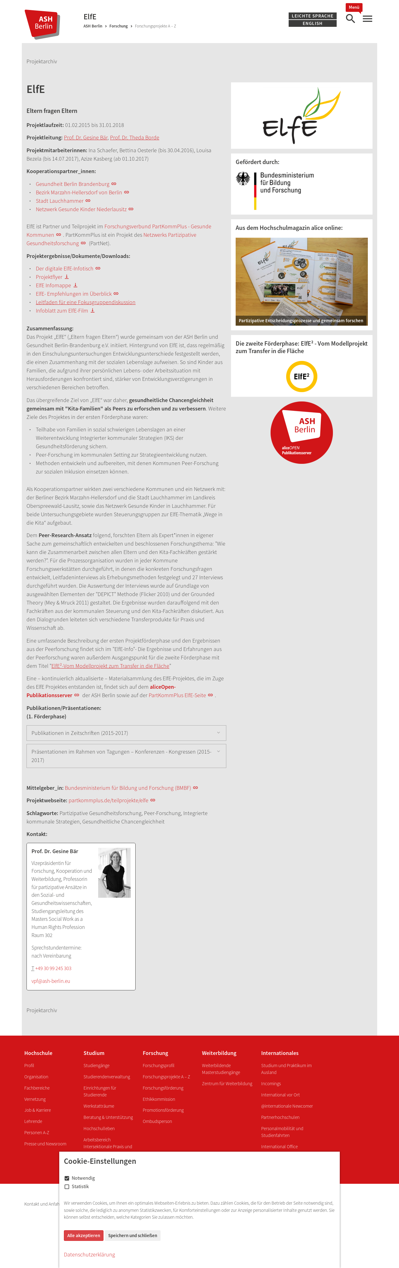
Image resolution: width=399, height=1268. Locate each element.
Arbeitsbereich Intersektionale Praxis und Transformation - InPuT (108, 1147)
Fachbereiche (37, 1088)
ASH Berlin (93, 26)
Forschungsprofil (159, 1065)
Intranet (231, 1204)
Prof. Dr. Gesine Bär (86, 137)
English (313, 23)
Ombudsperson (157, 1121)
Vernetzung (35, 1099)
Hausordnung (171, 1204)
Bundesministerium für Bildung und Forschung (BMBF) (128, 787)
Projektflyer (49, 276)
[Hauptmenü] (367, 18)
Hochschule (38, 1053)
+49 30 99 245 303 (53, 968)
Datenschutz (107, 1204)
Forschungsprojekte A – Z (166, 1077)
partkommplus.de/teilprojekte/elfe (108, 800)
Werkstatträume (99, 1106)
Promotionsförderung (163, 1110)
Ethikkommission (159, 1099)
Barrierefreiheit (138, 1204)
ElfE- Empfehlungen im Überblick (74, 293)
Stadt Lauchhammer (60, 200)
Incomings (271, 1083)
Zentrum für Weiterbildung (227, 1083)
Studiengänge (96, 1065)
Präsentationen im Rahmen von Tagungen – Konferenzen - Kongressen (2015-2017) (121, 756)
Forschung (118, 26)
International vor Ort (280, 1095)
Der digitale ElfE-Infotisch (65, 268)
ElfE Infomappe (53, 285)
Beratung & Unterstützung (108, 1117)
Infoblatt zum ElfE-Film (62, 310)
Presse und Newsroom (45, 1144)
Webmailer (254, 1204)
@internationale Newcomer (287, 1106)
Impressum (79, 1204)
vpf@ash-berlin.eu (50, 981)
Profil (29, 1065)
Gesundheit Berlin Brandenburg (72, 183)
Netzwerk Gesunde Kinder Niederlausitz (81, 209)
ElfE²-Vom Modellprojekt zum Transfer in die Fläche (110, 665)
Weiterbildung (219, 1053)
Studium (94, 1053)
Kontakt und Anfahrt (44, 1204)
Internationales (280, 1053)
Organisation (36, 1077)
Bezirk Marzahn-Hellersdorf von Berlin (79, 192)
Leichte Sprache (313, 16)
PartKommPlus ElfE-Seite (177, 695)
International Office (279, 1146)
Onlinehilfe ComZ (287, 1204)
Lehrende (33, 1121)
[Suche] (350, 18)
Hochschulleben (99, 1128)
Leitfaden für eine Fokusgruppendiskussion (86, 302)
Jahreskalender (322, 1204)
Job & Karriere (37, 1110)
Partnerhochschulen (280, 1117)
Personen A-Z (36, 1132)
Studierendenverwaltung (107, 1077)
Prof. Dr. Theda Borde (134, 137)
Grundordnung (204, 1204)
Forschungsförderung (163, 1088)
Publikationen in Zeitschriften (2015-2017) (79, 732)
